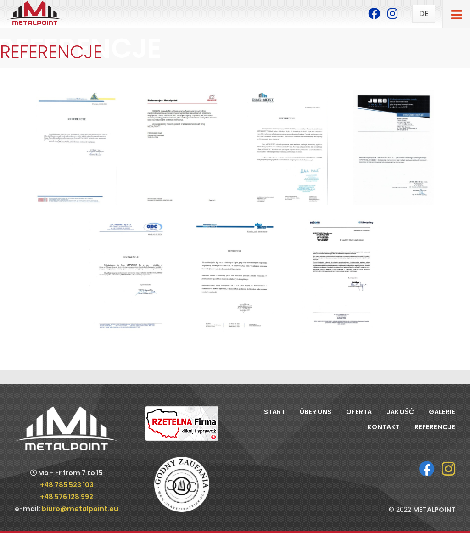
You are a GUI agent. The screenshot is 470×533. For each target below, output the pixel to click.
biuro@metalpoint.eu (80, 508)
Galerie (442, 411)
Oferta (359, 411)
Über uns (315, 411)
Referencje (434, 427)
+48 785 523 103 (67, 484)
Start (274, 411)
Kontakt (383, 427)
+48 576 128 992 (66, 496)
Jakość (400, 411)
